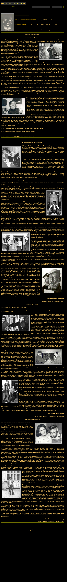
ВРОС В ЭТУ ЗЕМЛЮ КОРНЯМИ (33, 142)
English (13, 6)
